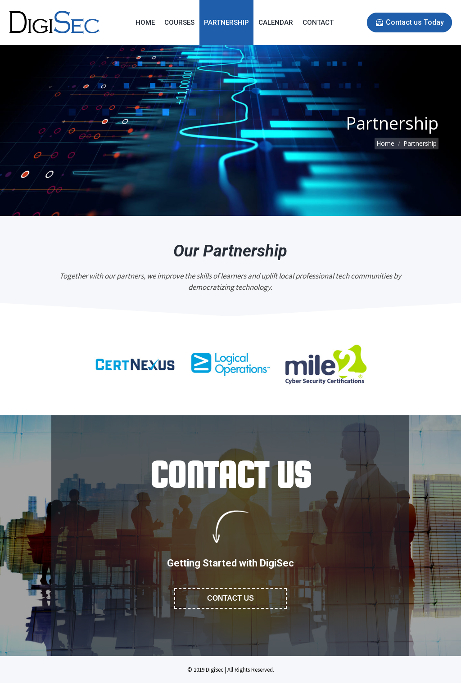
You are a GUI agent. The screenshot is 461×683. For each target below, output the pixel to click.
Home (385, 143)
